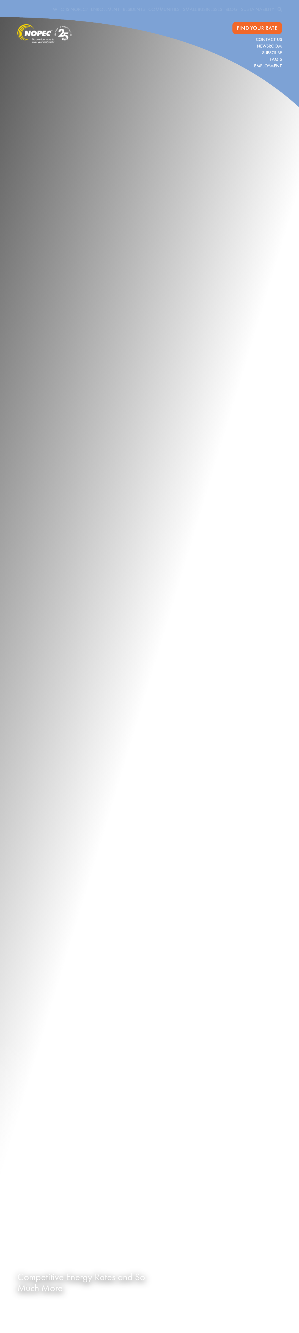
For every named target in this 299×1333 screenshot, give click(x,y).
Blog (232, 9)
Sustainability (257, 9)
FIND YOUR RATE (257, 28)
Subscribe (272, 53)
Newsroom (269, 46)
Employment (268, 66)
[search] (280, 9)
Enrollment (105, 9)
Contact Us (269, 39)
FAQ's (276, 59)
